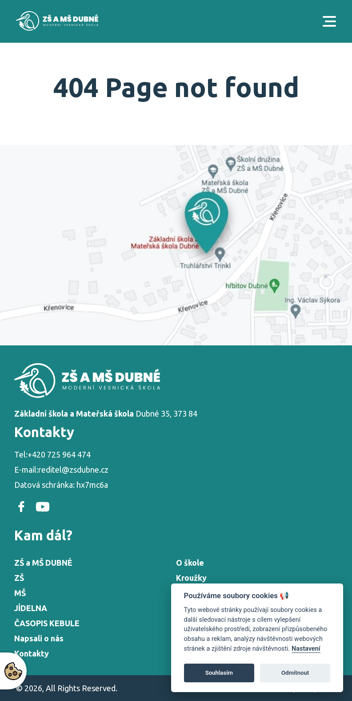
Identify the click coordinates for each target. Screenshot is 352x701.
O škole (190, 562)
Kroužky (191, 577)
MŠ (20, 592)
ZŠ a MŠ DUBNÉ (43, 562)
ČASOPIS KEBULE (47, 623)
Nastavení (306, 648)
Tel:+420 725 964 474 (52, 454)
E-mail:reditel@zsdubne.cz (61, 470)
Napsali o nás (39, 638)
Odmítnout (295, 672)
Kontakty (31, 653)
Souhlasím (219, 672)
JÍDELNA (30, 608)
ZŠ (19, 577)
